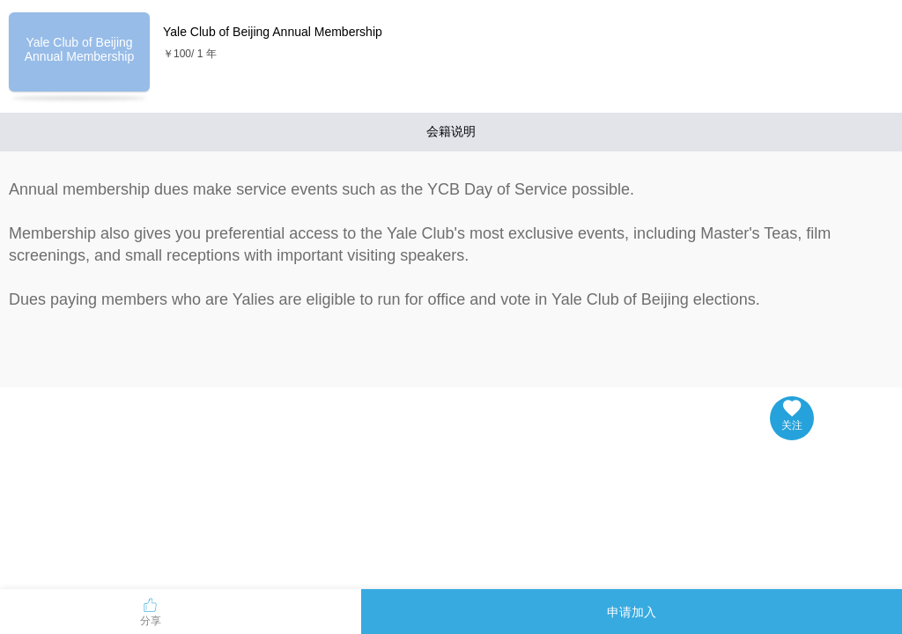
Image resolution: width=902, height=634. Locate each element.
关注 (791, 415)
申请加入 (631, 612)
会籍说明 (451, 131)
